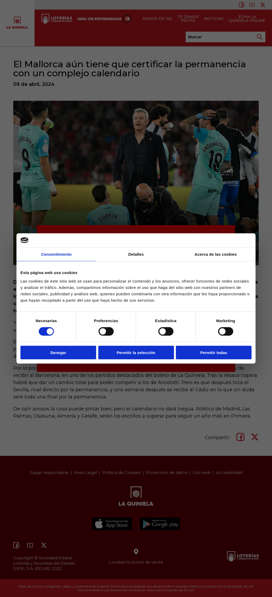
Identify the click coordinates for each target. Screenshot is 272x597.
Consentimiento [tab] (56, 254)
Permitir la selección (136, 352)
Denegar (58, 352)
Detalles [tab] (136, 254)
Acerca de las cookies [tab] (216, 254)
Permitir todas (213, 352)
